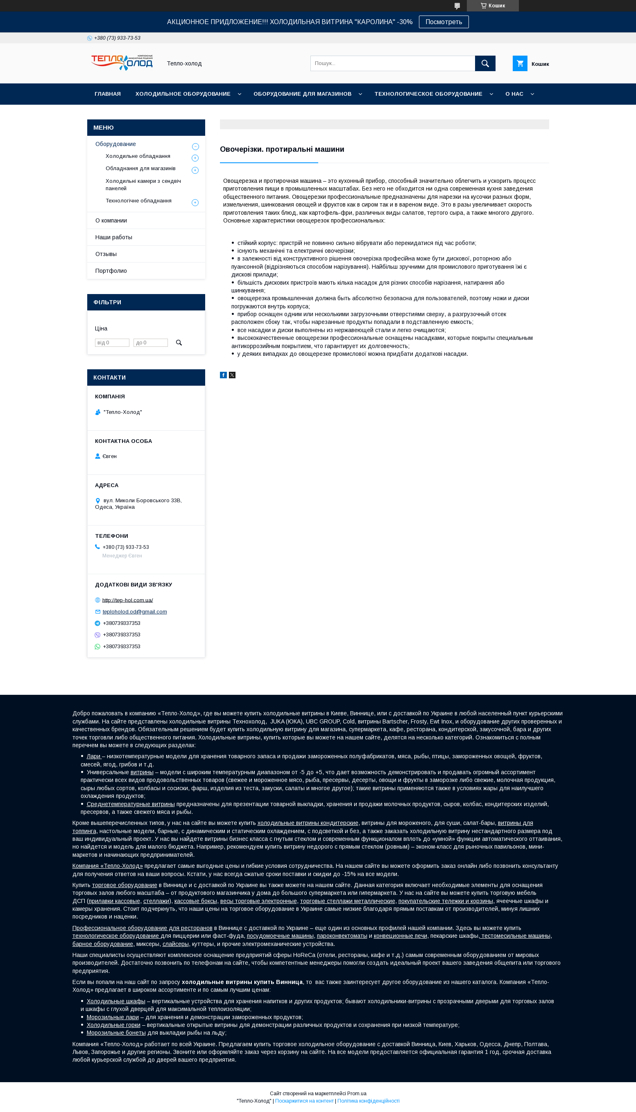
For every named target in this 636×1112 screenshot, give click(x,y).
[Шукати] (485, 63)
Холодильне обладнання (138, 156)
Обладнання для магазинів (141, 168)
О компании (111, 220)
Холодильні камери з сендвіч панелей (143, 184)
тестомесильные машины (515, 935)
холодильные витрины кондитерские (308, 823)
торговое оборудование (124, 885)
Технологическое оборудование (428, 94)
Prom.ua (357, 1093)
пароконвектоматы (342, 935)
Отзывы (106, 254)
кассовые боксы (195, 901)
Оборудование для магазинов (302, 94)
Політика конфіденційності (368, 1101)
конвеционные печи (400, 935)
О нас (514, 94)
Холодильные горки (113, 1025)
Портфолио (111, 270)
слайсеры (176, 944)
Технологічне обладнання (139, 201)
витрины (142, 772)
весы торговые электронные (258, 901)
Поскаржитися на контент (304, 1101)
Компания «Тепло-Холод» (107, 866)
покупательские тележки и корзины (445, 901)
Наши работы (113, 237)
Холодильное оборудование (183, 94)
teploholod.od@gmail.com (135, 612)
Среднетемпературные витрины (131, 804)
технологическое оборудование (116, 935)
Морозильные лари (113, 1017)
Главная (108, 94)
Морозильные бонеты (116, 1032)
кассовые (127, 901)
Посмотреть (444, 21)
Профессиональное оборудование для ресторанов (142, 928)
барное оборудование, (103, 944)
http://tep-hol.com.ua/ (127, 600)
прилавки (102, 901)
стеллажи (156, 901)
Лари (94, 756)
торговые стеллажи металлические (347, 901)
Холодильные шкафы (116, 1001)
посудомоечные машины (280, 935)
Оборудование (115, 144)
